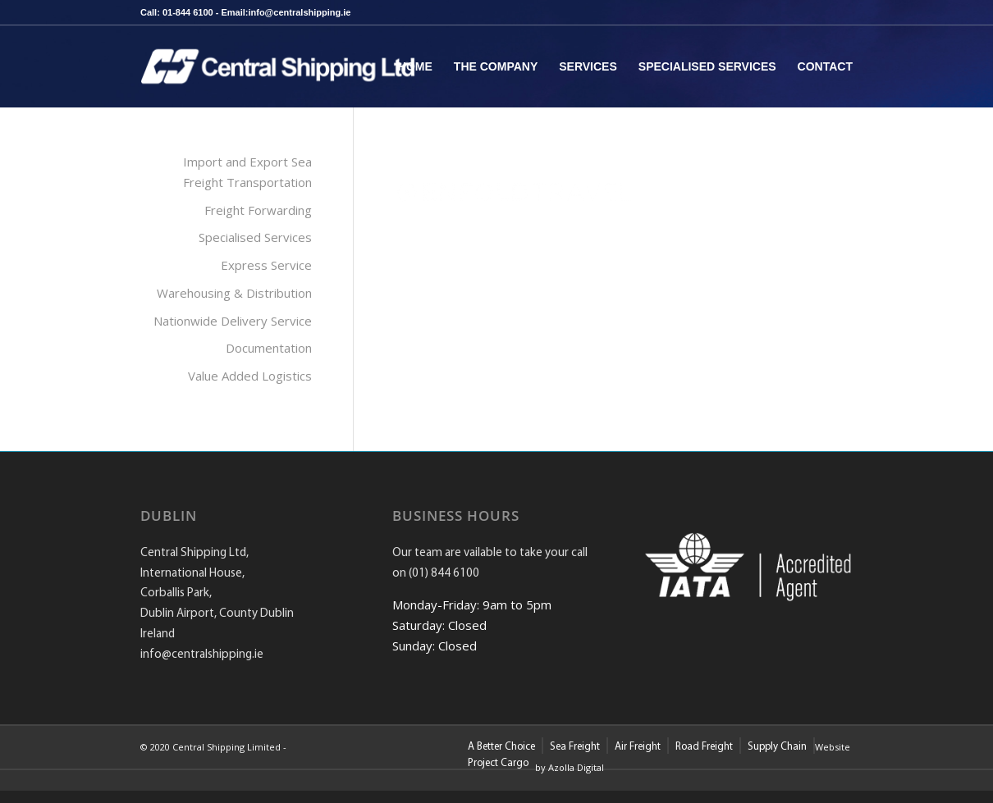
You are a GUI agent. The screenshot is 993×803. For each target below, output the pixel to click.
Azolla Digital (576, 767)
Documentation (269, 348)
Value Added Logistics (250, 375)
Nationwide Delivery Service (232, 321)
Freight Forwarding (258, 210)
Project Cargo (498, 763)
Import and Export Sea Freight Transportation (247, 171)
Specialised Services (255, 237)
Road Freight (704, 746)
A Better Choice (501, 746)
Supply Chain (777, 746)
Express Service (266, 265)
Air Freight (638, 746)
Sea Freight (575, 746)
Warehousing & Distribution (234, 293)
